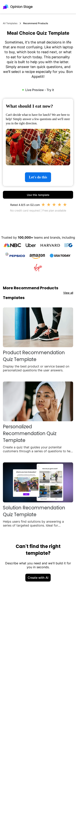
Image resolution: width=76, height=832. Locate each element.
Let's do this (38, 177)
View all (68, 292)
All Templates (10, 23)
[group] (38, 142)
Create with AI (38, 578)
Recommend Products (35, 23)
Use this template (38, 194)
